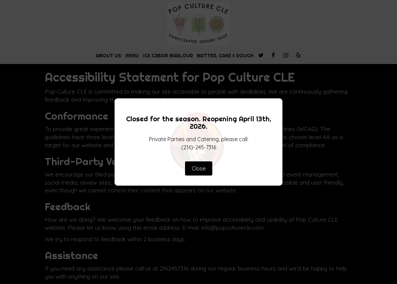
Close (199, 168)
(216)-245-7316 (198, 147)
